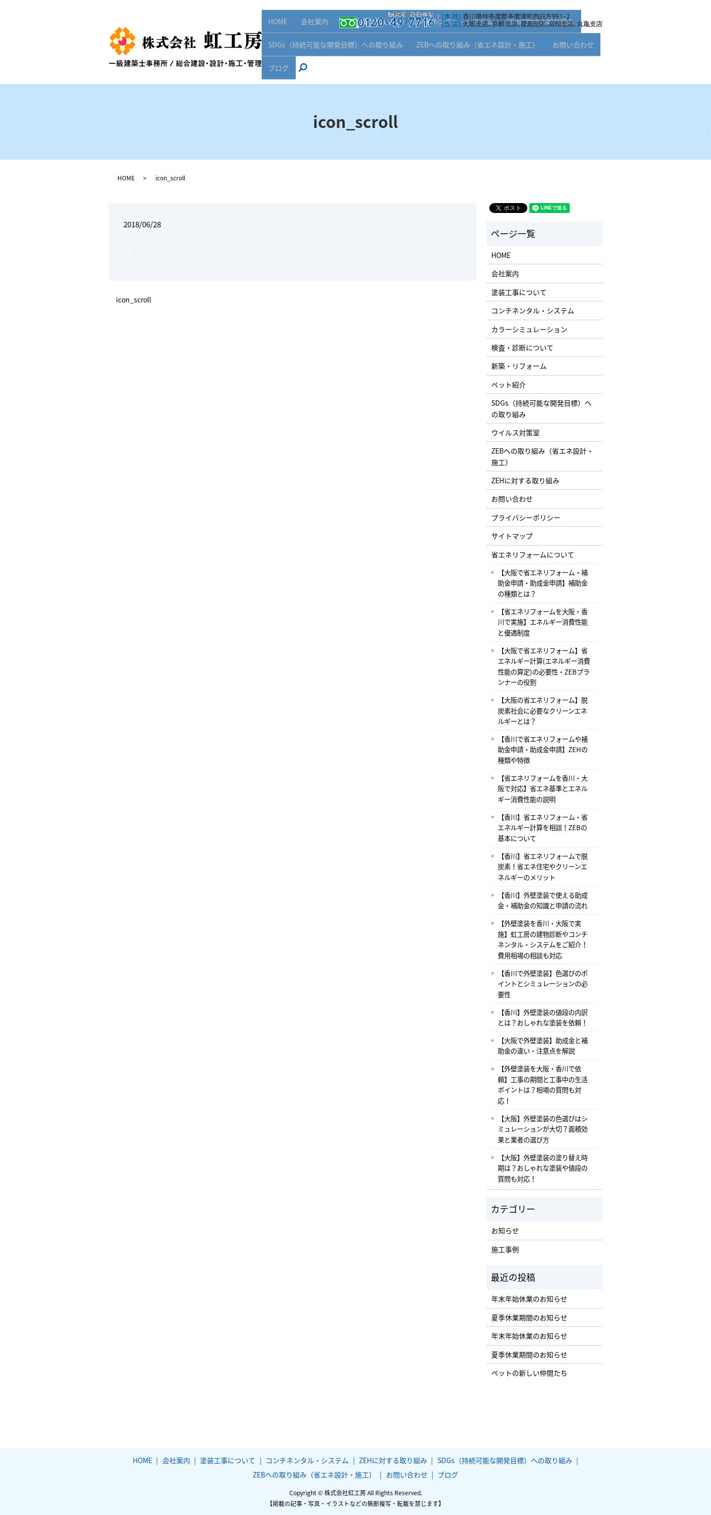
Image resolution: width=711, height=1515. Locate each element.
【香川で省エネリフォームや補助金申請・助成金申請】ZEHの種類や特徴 (543, 749)
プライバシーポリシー (525, 517)
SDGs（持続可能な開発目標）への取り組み (334, 55)
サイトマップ (512, 536)
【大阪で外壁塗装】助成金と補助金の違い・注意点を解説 (543, 1045)
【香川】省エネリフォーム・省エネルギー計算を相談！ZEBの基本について (543, 827)
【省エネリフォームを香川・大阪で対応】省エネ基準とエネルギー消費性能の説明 (543, 788)
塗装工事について (364, 40)
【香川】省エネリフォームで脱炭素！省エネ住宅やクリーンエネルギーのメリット (543, 866)
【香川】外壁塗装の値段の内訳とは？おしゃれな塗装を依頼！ (543, 1017)
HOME (276, 40)
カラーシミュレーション (529, 329)
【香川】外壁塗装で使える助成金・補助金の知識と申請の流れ (543, 900)
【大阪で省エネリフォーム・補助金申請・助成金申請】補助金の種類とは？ (543, 582)
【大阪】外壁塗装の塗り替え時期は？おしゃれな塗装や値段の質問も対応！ (543, 1167)
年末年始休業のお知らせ (529, 1299)
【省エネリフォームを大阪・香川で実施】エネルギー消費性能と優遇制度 (543, 621)
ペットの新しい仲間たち (529, 1373)
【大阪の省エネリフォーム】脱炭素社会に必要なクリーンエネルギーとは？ (543, 710)
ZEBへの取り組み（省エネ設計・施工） (474, 55)
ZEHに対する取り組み (531, 40)
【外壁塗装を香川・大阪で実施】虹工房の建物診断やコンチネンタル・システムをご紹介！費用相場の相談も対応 (543, 939)
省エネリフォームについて (532, 554)
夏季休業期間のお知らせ (529, 1317)
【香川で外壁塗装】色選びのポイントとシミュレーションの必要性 (543, 983)
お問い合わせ (568, 55)
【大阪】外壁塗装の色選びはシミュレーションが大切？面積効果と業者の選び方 (543, 1128)
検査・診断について (522, 347)
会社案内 (311, 40)
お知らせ (505, 1230)
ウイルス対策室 (515, 432)
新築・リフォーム (519, 366)
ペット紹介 (508, 384)
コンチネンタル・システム (443, 40)
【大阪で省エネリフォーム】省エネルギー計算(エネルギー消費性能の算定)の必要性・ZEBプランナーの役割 (544, 666)
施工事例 (505, 1249)
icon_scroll (133, 299)
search (305, 71)
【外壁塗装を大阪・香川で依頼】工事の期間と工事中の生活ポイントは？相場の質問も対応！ (543, 1084)
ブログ (277, 71)
